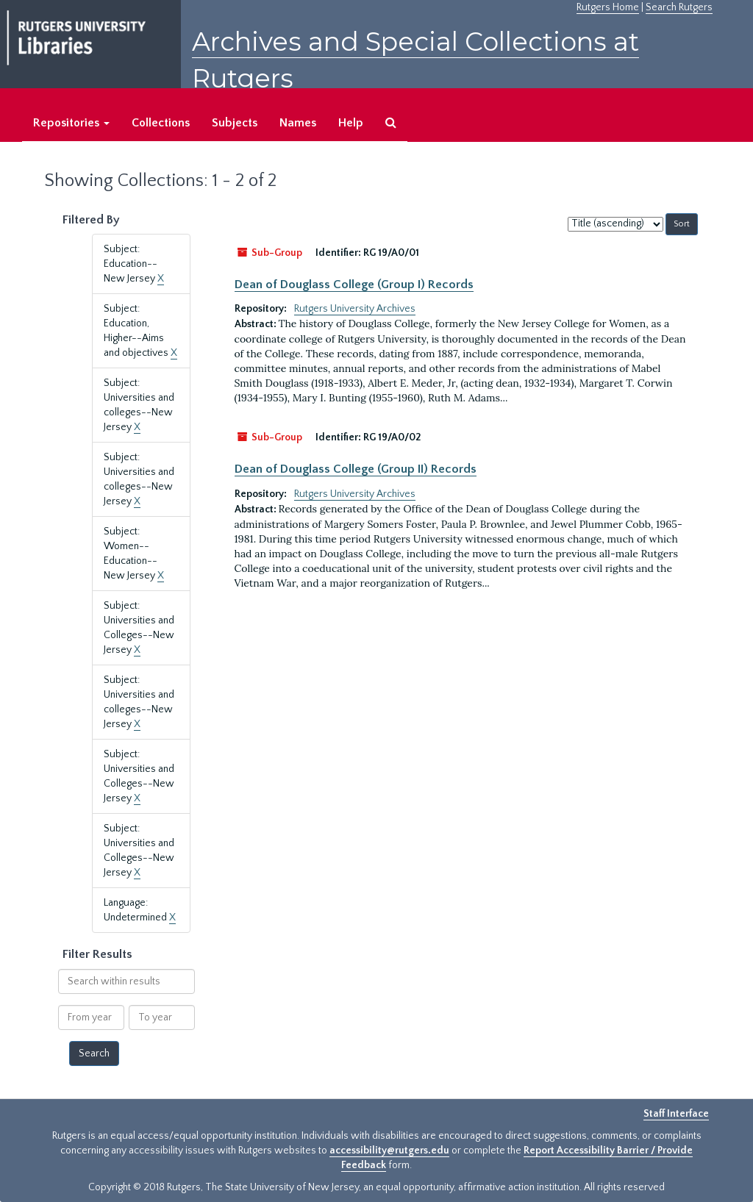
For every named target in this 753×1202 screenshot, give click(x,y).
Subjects (234, 122)
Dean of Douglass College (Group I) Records (354, 284)
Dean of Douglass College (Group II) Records (356, 469)
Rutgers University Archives (354, 309)
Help (350, 122)
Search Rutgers (679, 7)
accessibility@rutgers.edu (389, 1150)
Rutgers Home (608, 7)
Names (297, 122)
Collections (161, 122)
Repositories (71, 122)
